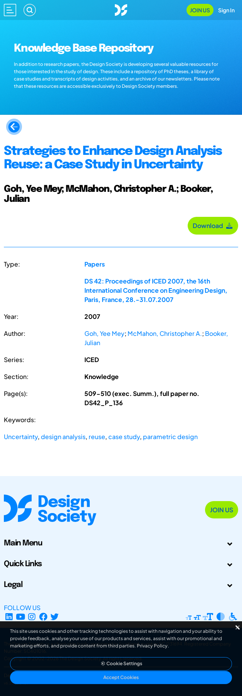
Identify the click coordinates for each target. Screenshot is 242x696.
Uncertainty (21, 437)
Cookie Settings (121, 663)
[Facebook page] (43, 617)
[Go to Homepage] (121, 9)
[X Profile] (55, 617)
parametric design (170, 437)
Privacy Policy (152, 646)
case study (124, 437)
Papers (94, 264)
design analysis (63, 437)
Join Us (200, 10)
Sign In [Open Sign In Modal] (226, 10)
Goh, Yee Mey (104, 333)
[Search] (30, 10)
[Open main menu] (10, 10)
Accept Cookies (121, 677)
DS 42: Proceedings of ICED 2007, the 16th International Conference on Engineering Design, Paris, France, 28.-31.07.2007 (155, 290)
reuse (97, 437)
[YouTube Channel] (20, 617)
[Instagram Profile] (32, 617)
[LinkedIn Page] (9, 617)
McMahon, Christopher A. (165, 333)
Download (213, 225)
